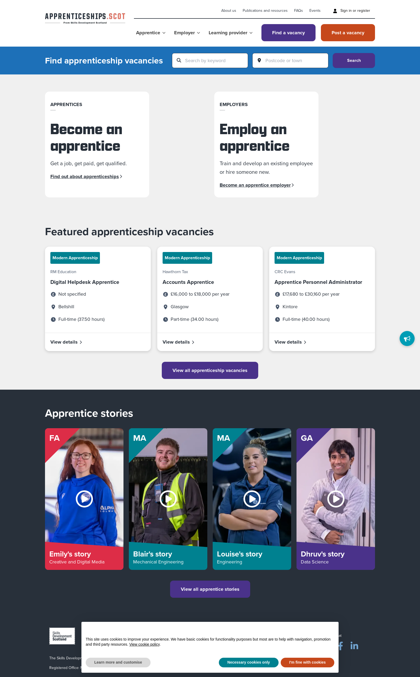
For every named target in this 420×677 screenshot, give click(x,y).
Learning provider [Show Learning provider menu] (231, 32)
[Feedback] (407, 338)
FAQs (298, 10)
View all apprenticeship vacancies (210, 370)
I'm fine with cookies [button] (307, 662)
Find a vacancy (288, 32)
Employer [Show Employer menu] (187, 32)
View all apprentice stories (210, 589)
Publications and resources (265, 10)
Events (315, 10)
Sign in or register (351, 10)
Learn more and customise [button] (118, 662)
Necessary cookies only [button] (248, 662)
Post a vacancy (348, 32)
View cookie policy (144, 644)
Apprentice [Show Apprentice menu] (151, 32)
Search (354, 60)
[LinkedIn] (354, 645)
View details (66, 341)
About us (228, 10)
